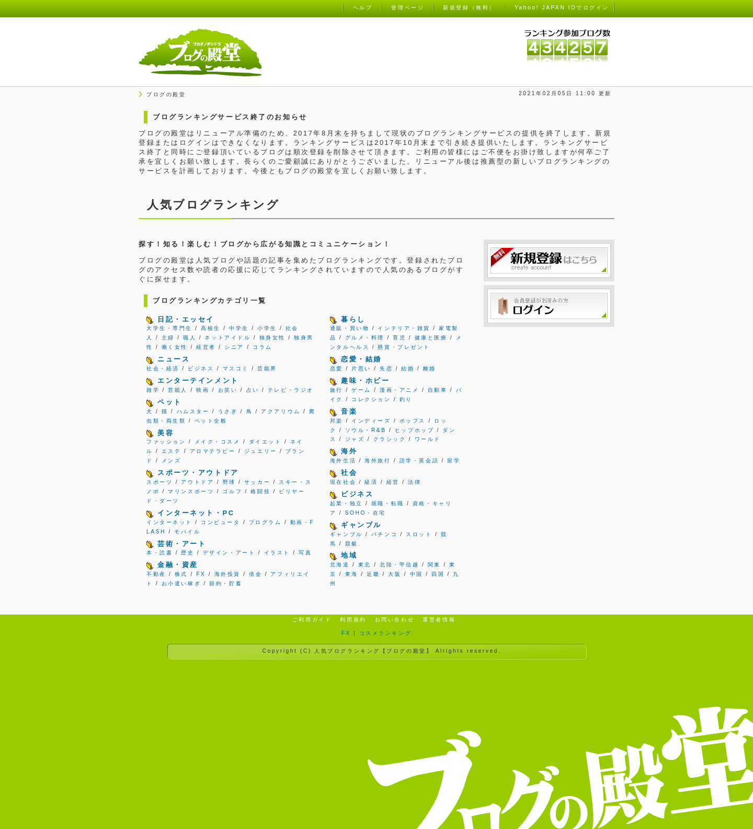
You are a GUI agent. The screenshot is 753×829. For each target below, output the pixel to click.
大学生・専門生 (169, 328)
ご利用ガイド (312, 619)
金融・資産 (177, 565)
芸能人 (178, 390)
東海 (351, 574)
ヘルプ (363, 7)
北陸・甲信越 (399, 564)
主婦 (168, 337)
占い (252, 390)
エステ (171, 451)
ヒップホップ (414, 430)
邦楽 (336, 421)
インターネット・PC (195, 513)
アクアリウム (280, 411)
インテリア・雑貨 (404, 328)
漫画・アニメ (399, 390)
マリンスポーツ (191, 491)
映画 (202, 390)
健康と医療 (431, 337)
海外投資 (227, 574)
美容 (165, 433)
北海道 (340, 564)
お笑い (228, 390)
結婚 (407, 368)
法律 (414, 482)
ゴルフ (232, 491)
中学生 (239, 328)
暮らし (353, 319)
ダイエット (265, 442)
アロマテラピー (213, 451)
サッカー (257, 482)
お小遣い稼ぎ (181, 583)
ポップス (413, 421)
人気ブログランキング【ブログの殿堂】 (373, 651)
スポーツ (159, 482)
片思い (361, 368)
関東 (434, 564)
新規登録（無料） (469, 7)
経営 (393, 482)
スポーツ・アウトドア (198, 472)
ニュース (173, 359)
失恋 (386, 368)
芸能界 (267, 368)
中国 (416, 574)
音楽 (349, 411)
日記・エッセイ (185, 319)
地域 (349, 555)
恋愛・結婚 (361, 359)
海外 (349, 451)
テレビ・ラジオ (291, 390)
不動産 (156, 574)
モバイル (187, 532)
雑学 (152, 390)
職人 (189, 337)
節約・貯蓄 (225, 583)
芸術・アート (181, 544)
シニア (234, 347)
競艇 (351, 544)
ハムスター (193, 411)
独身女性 (272, 337)
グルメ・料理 (364, 337)
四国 (437, 574)
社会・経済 (162, 368)
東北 (364, 564)
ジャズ (355, 439)
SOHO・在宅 (365, 513)
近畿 (373, 574)
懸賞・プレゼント (404, 347)
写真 (305, 552)
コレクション (371, 399)
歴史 (187, 552)
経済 (371, 482)
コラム (262, 347)
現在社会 (343, 482)
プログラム (265, 522)
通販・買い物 (349, 328)
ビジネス (201, 368)
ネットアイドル (227, 337)
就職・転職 (387, 503)
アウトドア (197, 482)
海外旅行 (377, 460)
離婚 (429, 368)
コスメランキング (385, 633)
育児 (399, 337)
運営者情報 (439, 619)
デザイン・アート (229, 552)
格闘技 (260, 491)
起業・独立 (346, 503)
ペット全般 (211, 421)
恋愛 (336, 368)
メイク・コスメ (218, 442)
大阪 (394, 574)
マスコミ (236, 368)
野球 (229, 482)
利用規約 (353, 619)
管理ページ (407, 7)
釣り (406, 399)
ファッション (166, 442)
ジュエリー (260, 451)
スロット (419, 534)
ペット (169, 402)
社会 (349, 472)
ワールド (428, 439)
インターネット (169, 522)
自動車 (438, 390)
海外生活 (343, 460)
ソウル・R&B (365, 430)
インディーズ (371, 421)
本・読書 (159, 552)
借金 (255, 574)
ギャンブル (361, 525)
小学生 (267, 328)
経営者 (206, 347)
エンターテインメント (198, 380)
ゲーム (361, 390)
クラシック (389, 439)
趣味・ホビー (365, 380)
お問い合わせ (394, 619)
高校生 (211, 328)
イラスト (277, 552)
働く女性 (175, 347)
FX (201, 574)
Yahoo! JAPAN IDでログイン (562, 7)
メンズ (171, 460)
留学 (453, 460)
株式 (181, 574)
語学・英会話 (419, 460)
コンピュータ (220, 522)
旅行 (336, 390)
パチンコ (384, 534)
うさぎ (228, 411)
